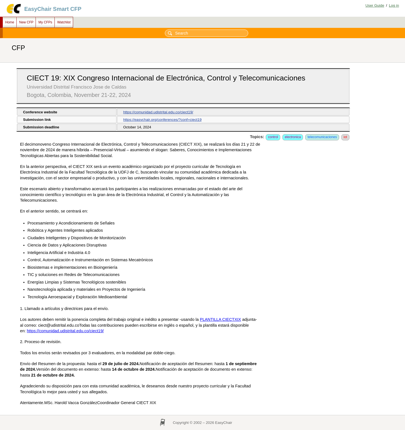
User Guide (375, 5)
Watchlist (64, 22)
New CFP (26, 22)
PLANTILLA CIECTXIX (220, 319)
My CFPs (45, 22)
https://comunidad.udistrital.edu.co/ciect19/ (158, 112)
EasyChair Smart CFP (52, 9)
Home (9, 22)
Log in (394, 5)
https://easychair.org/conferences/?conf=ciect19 (162, 120)
